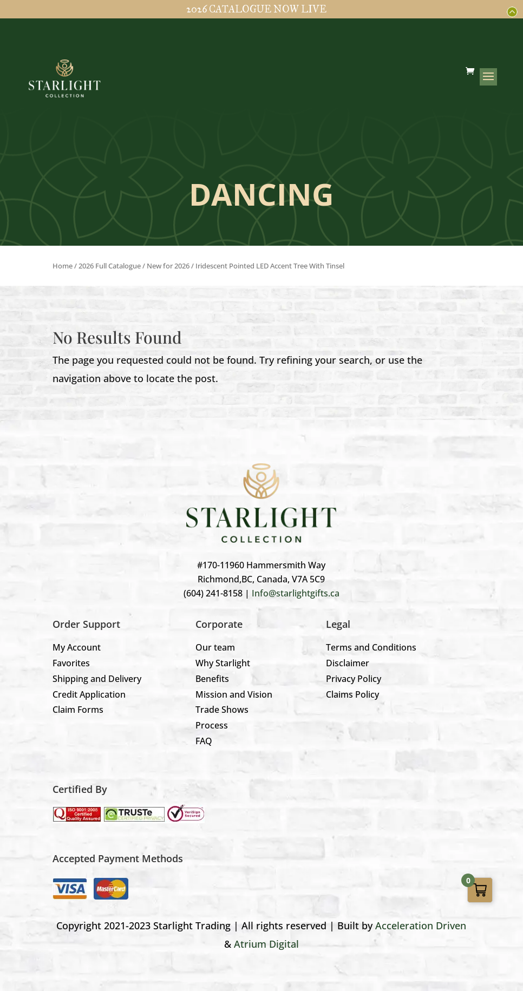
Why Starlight (222, 663)
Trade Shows (222, 710)
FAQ (203, 741)
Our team (215, 647)
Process (211, 725)
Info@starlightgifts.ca (295, 593)
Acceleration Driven (420, 925)
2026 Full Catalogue (110, 266)
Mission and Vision (233, 694)
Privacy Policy (353, 679)
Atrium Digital (266, 943)
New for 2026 (168, 266)
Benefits (212, 679)
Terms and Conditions (371, 647)
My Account (77, 647)
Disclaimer (347, 663)
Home (63, 266)
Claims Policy (352, 694)
